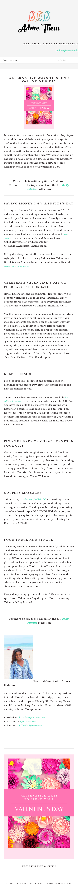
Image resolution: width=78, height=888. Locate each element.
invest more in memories (17, 266)
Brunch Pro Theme (42, 884)
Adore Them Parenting (39, 22)
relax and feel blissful (34, 499)
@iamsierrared (28, 721)
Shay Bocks (65, 884)
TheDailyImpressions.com (31, 717)
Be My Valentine (46, 866)
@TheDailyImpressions (31, 725)
